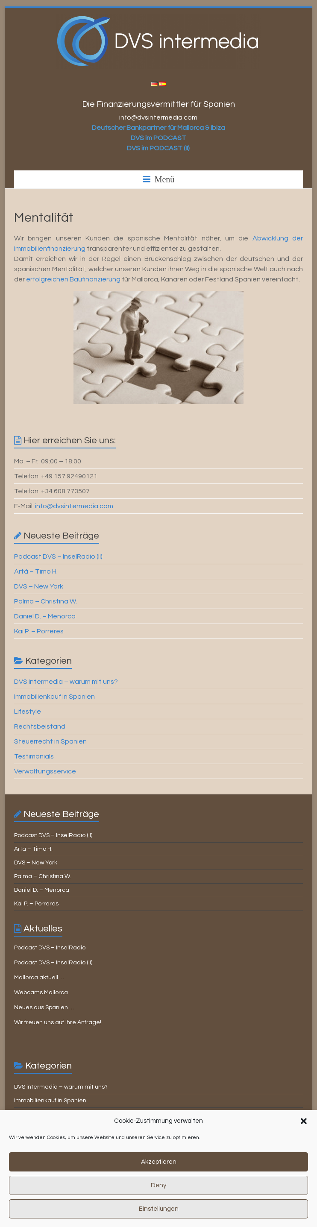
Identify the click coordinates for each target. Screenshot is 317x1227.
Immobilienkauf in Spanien (54, 696)
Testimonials (34, 756)
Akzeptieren (158, 1174)
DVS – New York (38, 586)
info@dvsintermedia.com (74, 506)
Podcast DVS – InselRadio (49, 948)
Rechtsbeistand (39, 726)
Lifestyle (27, 711)
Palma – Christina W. (45, 601)
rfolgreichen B (52, 279)
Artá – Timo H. (36, 571)
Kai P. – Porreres (39, 631)
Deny (158, 1198)
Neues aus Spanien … (44, 1007)
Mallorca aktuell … (39, 978)
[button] (303, 1133)
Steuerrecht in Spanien (50, 741)
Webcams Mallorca (41, 993)
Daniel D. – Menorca (45, 616)
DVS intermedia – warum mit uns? (66, 681)
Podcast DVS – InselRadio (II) (58, 556)
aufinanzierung (97, 279)
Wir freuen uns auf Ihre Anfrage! (57, 1022)
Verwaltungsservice (45, 771)
